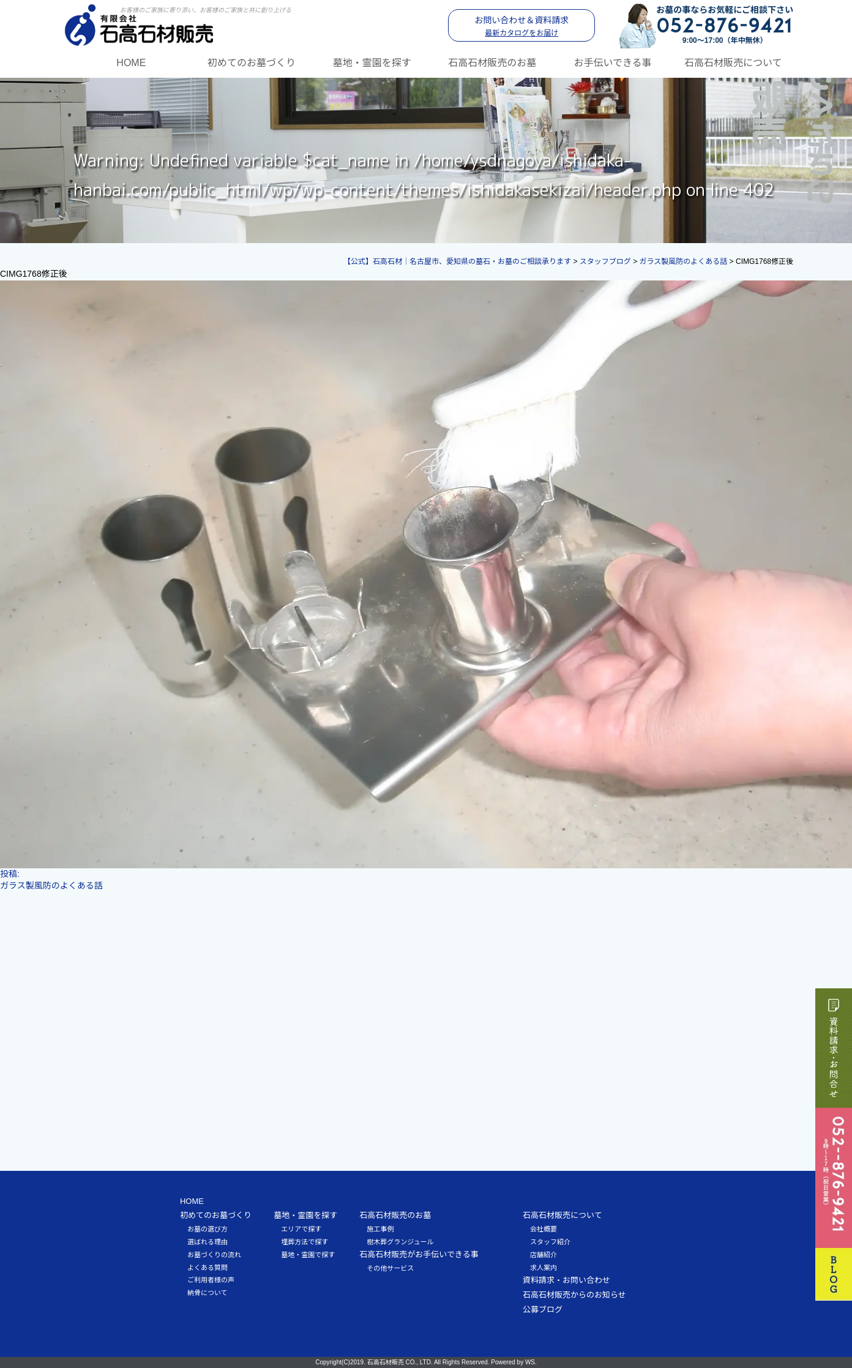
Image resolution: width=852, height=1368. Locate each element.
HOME (131, 63)
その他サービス (390, 1268)
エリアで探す (301, 1229)
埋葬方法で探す (304, 1242)
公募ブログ (542, 1309)
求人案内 (543, 1267)
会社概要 (543, 1229)
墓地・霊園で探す (308, 1254)
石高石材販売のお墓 (492, 63)
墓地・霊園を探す (372, 63)
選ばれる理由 (207, 1242)
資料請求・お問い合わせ (566, 1280)
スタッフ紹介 (550, 1242)
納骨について (207, 1292)
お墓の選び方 (207, 1229)
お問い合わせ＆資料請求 (521, 26)
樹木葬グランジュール (400, 1242)
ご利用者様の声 (210, 1279)
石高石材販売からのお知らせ (574, 1294)
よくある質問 (207, 1267)
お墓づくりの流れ (214, 1254)
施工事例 (380, 1229)
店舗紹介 (543, 1254)
